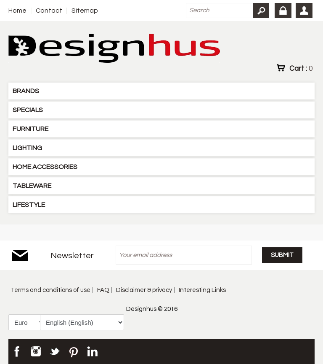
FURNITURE (30, 129)
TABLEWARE (32, 185)
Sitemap (84, 10)
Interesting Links (202, 290)
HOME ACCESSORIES (45, 166)
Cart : (300, 68)
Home (17, 10)
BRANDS (26, 91)
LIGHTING (27, 148)
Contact (49, 10)
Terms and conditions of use (50, 290)
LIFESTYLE (29, 204)
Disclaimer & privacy (144, 290)
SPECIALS (28, 110)
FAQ (103, 290)
